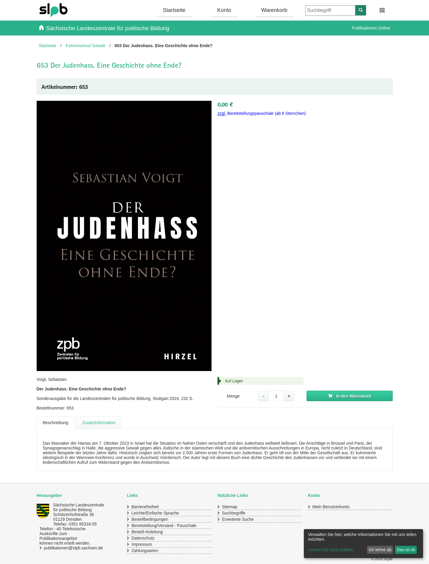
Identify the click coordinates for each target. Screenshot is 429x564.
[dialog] (363, 543)
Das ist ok (406, 549)
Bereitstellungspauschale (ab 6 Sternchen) (261, 113)
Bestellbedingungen (149, 519)
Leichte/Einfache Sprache (155, 513)
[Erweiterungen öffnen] (382, 10)
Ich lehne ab (380, 549)
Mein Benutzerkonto (331, 506)
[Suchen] (360, 10)
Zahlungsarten (144, 550)
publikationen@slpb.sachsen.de (68, 548)
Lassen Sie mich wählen (330, 549)
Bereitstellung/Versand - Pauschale (163, 525)
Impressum (141, 544)
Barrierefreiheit (145, 506)
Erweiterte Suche (238, 519)
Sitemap (229, 506)
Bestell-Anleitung (147, 531)
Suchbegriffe (233, 513)
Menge (233, 396)
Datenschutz (143, 538)
